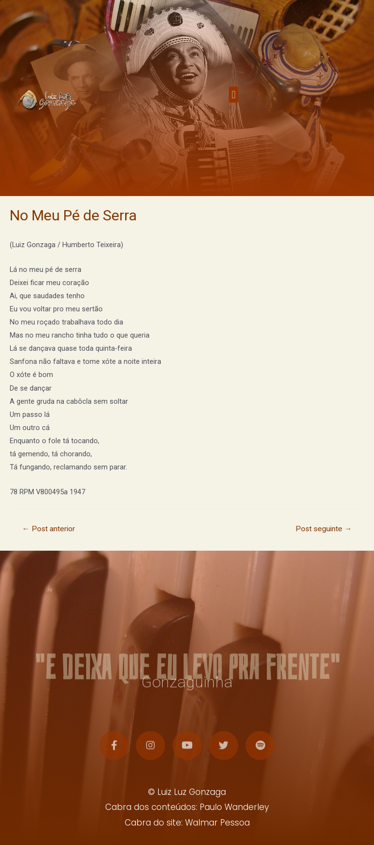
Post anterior (48, 528)
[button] (233, 100)
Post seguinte (324, 528)
